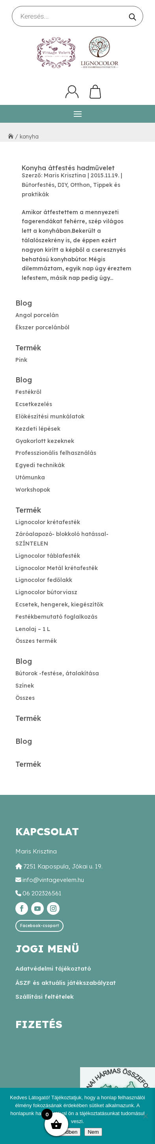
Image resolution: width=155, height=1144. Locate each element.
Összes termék (36, 640)
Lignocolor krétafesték (47, 522)
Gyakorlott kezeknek (44, 441)
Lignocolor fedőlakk (43, 579)
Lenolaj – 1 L (32, 629)
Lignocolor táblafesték (47, 555)
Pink (21, 359)
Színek (24, 685)
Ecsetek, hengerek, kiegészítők (59, 604)
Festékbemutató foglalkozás (56, 616)
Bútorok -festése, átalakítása (57, 673)
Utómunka (30, 477)
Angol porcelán (37, 315)
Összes (25, 697)
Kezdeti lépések (37, 428)
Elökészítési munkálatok (49, 416)
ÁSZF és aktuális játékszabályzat (65, 982)
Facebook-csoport (39, 925)
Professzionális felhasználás (55, 452)
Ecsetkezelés (33, 404)
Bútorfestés (38, 184)
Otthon (80, 184)
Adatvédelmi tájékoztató (53, 968)
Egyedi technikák (40, 465)
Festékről (28, 391)
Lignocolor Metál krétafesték (56, 568)
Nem (93, 1132)
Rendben (66, 1132)
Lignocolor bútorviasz (46, 592)
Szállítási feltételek (44, 996)
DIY (62, 184)
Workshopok (32, 489)
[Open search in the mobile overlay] (78, 16)
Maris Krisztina (65, 175)
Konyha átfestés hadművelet (68, 168)
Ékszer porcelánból (42, 327)
